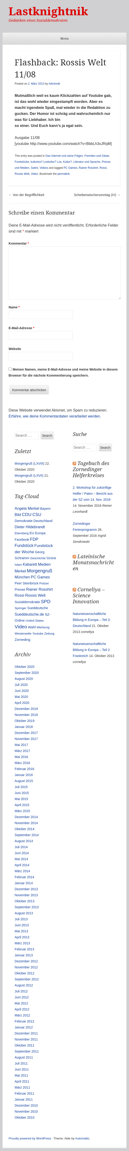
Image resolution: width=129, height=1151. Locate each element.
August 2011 (24, 1057)
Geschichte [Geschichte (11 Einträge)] (38, 558)
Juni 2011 (22, 1069)
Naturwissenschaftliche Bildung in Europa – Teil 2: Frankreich (91, 650)
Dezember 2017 (26, 733)
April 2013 (22, 937)
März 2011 (22, 1087)
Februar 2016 (24, 769)
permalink (63, 173)
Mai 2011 (21, 1075)
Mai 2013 (21, 931)
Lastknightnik (48, 11)
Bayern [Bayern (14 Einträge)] (45, 508)
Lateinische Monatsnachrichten (93, 562)
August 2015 (24, 781)
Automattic (82, 1138)
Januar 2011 (24, 1099)
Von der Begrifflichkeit (26, 195)
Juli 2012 (21, 991)
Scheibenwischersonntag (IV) (97, 195)
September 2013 (27, 907)
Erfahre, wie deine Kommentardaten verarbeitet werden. (55, 416)
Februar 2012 (24, 1021)
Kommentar (19, 243)
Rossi (102, 167)
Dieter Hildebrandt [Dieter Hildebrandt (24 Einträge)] (30, 527)
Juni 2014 (22, 853)
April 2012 (22, 1009)
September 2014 (27, 835)
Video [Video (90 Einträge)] (21, 626)
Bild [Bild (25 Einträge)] (18, 515)
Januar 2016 (24, 775)
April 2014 (22, 865)
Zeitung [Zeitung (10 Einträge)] (49, 633)
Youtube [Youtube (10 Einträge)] (37, 633)
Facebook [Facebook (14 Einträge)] (22, 539)
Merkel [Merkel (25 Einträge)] (20, 571)
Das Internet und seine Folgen (64, 155)
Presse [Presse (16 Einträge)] (20, 589)
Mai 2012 (21, 1003)
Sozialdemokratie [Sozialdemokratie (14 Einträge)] (27, 602)
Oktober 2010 (24, 1117)
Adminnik (54, 83)
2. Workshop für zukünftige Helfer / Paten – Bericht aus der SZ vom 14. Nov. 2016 (92, 493)
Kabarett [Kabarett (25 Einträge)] (30, 564)
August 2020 (24, 679)
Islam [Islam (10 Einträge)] (18, 564)
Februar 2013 (24, 949)
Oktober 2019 (24, 721)
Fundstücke (22, 161)
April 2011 (22, 1081)
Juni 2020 (22, 691)
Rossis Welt (22, 173)
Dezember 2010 (26, 1105)
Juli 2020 (21, 685)
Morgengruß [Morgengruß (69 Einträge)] (39, 570)
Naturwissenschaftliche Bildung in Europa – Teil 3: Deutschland (91, 620)
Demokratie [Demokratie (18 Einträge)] (24, 521)
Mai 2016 (21, 757)
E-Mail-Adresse (21, 328)
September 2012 (27, 979)
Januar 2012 (24, 1027)
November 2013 (26, 895)
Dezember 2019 (26, 709)
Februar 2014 (24, 877)
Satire (34, 167)
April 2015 (22, 805)
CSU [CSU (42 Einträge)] (36, 514)
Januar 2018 (24, 727)
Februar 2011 (24, 1093)
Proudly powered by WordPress (30, 1138)
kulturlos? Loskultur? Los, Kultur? (51, 161)
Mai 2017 (21, 745)
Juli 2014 (21, 847)
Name (14, 307)
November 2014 (26, 823)
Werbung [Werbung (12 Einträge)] (43, 627)
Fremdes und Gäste (96, 155)
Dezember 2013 (26, 889)
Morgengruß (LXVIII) (29, 463)
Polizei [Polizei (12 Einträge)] (44, 583)
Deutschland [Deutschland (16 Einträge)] (42, 521)
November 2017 (26, 739)
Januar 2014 (24, 883)
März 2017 (22, 751)
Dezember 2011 (26, 1033)
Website (15, 349)
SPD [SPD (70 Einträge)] (45, 601)
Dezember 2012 (26, 961)
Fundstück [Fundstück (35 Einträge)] (24, 545)
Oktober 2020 (24, 667)
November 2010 (26, 1111)
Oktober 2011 (24, 1045)
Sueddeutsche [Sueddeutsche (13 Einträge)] (37, 608)
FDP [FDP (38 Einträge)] (34, 539)
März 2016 (22, 763)
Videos (44, 167)
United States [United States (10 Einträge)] (35, 620)
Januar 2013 (24, 955)
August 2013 (24, 913)
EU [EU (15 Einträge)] (32, 533)
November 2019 (26, 715)
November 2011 (26, 1039)
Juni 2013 (22, 925)
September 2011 (27, 1051)
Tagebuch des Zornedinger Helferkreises (91, 469)
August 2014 (24, 841)
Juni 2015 (22, 793)
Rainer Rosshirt (88, 167)
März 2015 (22, 811)
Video (34, 173)
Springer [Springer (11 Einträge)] (20, 608)
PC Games (70, 167)
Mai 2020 (21, 697)
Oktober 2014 (24, 829)
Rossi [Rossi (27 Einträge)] (19, 595)
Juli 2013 (21, 919)
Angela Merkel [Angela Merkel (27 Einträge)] (27, 508)
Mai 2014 (21, 859)
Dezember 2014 (26, 817)
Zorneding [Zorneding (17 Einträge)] (22, 639)
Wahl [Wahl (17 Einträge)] (32, 627)
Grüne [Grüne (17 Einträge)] (51, 558)
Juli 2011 (21, 1063)
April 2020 (22, 703)
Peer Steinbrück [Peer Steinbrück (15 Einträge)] (26, 583)
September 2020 (27, 673)
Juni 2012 (22, 997)
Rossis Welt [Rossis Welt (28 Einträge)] (35, 595)
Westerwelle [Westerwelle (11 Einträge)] (23, 633)
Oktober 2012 (24, 973)
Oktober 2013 (24, 901)
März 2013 (22, 943)
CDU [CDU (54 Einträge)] (26, 514)
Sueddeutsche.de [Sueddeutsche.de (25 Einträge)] (29, 614)
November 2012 (26, 967)
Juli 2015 (21, 787)
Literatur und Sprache (86, 161)
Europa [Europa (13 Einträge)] (40, 533)
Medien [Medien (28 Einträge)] (44, 564)
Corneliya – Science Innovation (89, 596)
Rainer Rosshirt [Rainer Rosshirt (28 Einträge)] (39, 589)
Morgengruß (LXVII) (29, 475)
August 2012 (24, 985)
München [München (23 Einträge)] (22, 577)
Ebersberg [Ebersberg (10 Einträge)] (22, 533)
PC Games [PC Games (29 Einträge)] (40, 577)
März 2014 (22, 871)
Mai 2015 (21, 799)
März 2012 (22, 1015)
